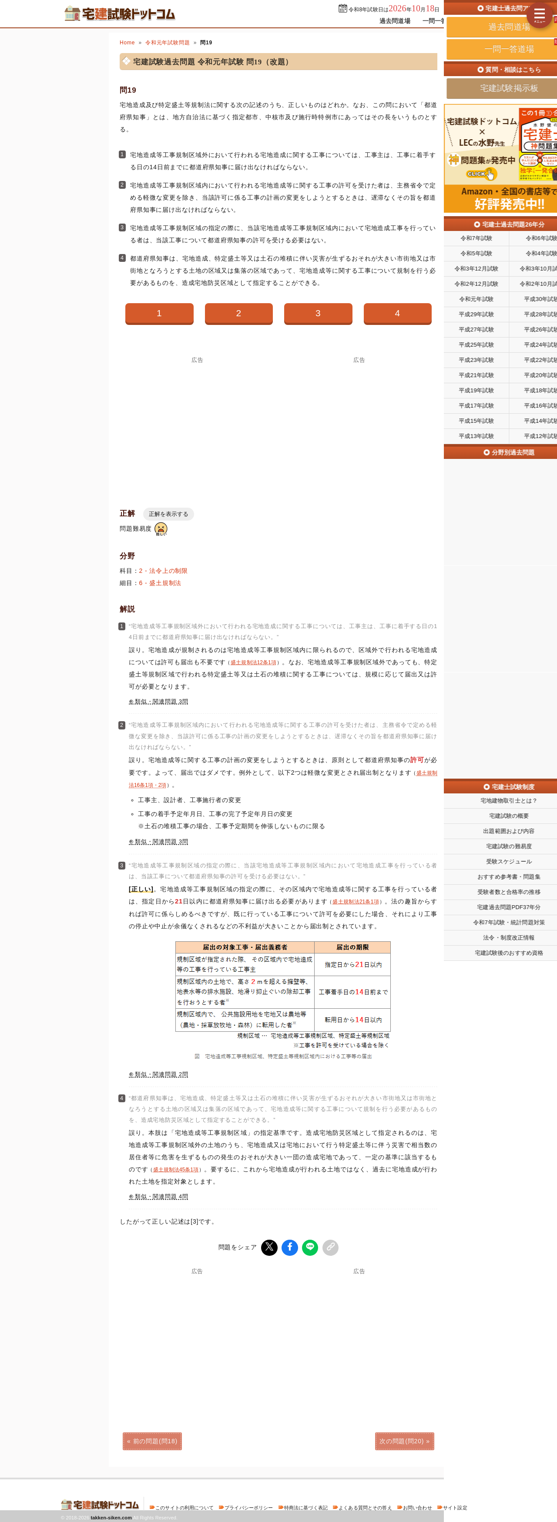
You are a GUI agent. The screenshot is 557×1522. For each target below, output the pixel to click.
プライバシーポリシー (249, 1506)
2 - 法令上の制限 (163, 570)
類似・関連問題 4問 (161, 1197)
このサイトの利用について (184, 1506)
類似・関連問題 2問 (161, 1074)
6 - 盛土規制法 (160, 582)
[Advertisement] (359, 1334)
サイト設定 (455, 1506)
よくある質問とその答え (365, 1506)
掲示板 (481, 20)
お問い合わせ (417, 1506)
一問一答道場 (441, 20)
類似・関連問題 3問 (161, 702)
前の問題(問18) (155, 1439)
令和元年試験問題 (167, 43)
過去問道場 (394, 20)
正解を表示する (168, 514)
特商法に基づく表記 (306, 1506)
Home (127, 43)
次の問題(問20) (401, 1439)
